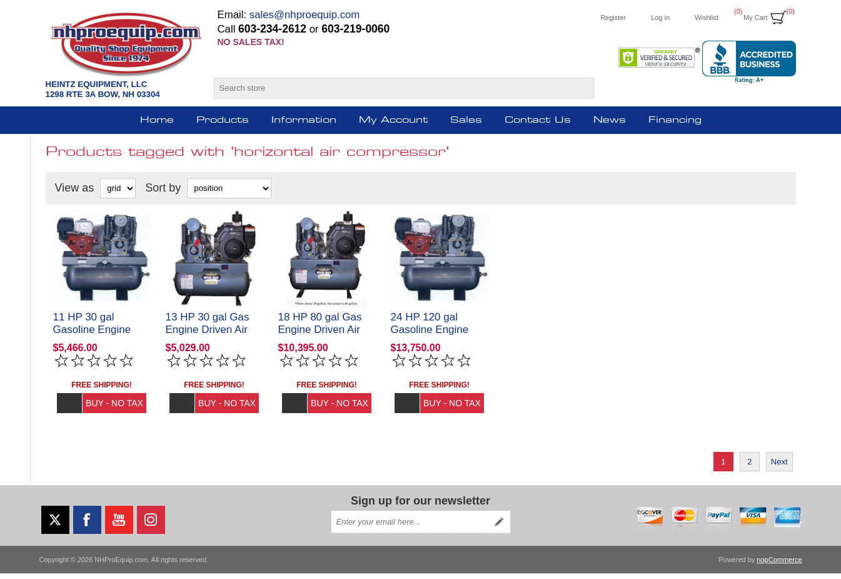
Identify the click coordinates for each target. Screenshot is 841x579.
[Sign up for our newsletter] (409, 527)
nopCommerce (779, 565)
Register (613, 17)
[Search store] (393, 88)
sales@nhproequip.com (304, 15)
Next (779, 467)
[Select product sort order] (229, 188)
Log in (660, 17)
